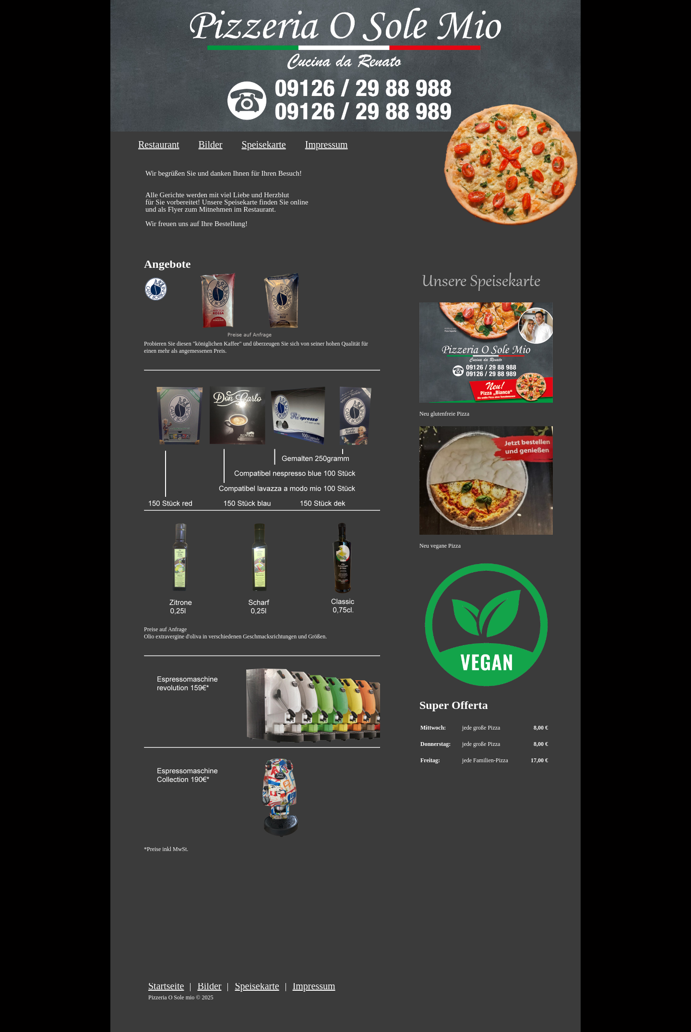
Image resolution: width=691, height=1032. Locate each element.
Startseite (166, 986)
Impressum (326, 144)
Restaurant (158, 144)
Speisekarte (264, 144)
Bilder (211, 144)
